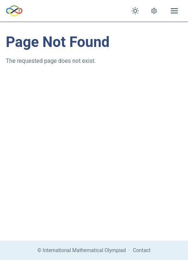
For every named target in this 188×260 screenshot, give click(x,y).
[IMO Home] (14, 11)
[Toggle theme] (135, 10)
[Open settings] (154, 10)
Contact (142, 250)
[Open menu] (174, 11)
